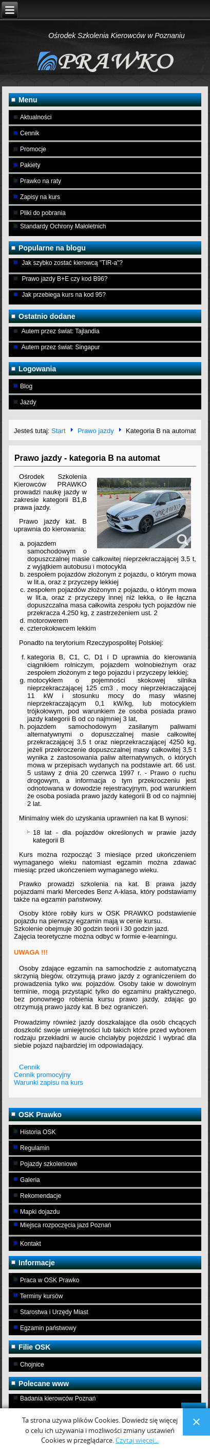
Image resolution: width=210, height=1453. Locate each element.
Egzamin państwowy (48, 1328)
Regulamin (34, 1148)
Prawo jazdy (96, 431)
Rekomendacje (40, 1195)
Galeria (30, 1179)
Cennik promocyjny (42, 1075)
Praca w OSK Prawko (49, 1280)
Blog (26, 386)
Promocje (33, 149)
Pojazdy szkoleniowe (48, 1164)
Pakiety (30, 165)
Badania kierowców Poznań (58, 1398)
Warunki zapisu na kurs (48, 1082)
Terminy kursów (41, 1296)
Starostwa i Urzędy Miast (54, 1312)
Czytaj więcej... (137, 1440)
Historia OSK (37, 1132)
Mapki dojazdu (40, 1211)
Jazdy (28, 402)
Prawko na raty (40, 181)
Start (58, 431)
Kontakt (30, 1243)
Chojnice (32, 1364)
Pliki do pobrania (43, 213)
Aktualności (35, 117)
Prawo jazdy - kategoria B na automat (87, 458)
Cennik (29, 133)
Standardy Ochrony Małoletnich (63, 226)
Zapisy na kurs (40, 197)
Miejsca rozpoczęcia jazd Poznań (65, 1225)
